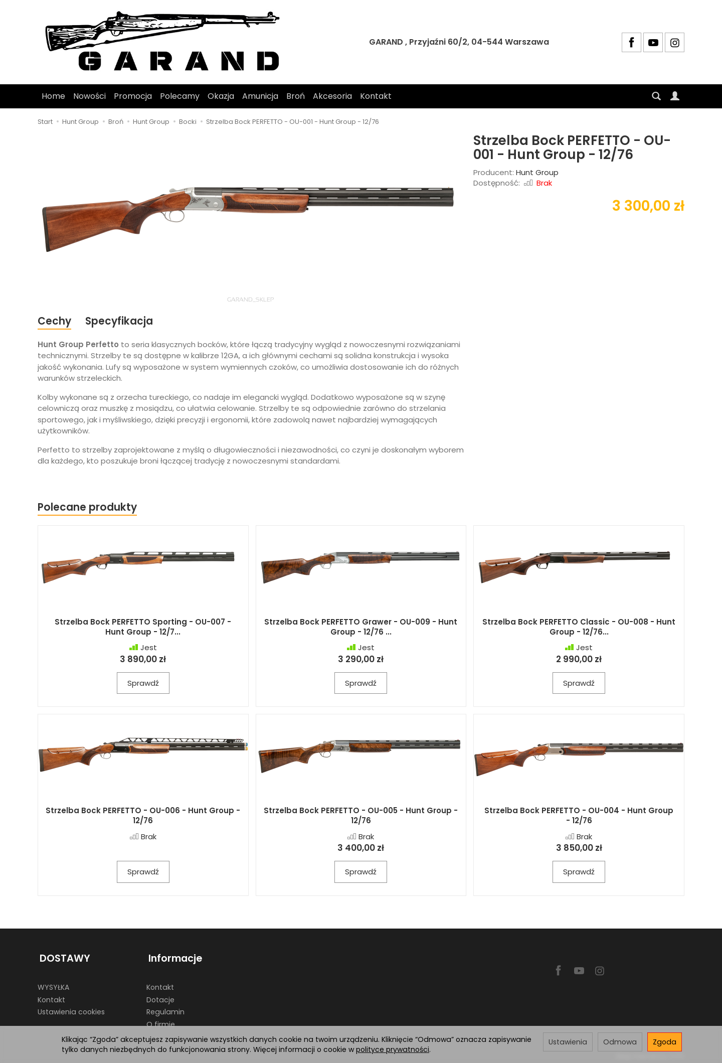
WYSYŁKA (53, 984)
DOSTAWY (63, 957)
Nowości (89, 96)
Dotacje (160, 996)
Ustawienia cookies (71, 1009)
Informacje (173, 957)
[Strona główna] (167, 42)
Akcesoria (332, 96)
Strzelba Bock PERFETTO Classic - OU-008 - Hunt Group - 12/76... (578, 628)
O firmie (160, 1021)
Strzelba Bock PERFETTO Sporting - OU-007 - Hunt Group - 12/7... (143, 628)
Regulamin (165, 1009)
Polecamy (180, 96)
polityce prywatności (392, 1049)
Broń (295, 96)
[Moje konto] (674, 96)
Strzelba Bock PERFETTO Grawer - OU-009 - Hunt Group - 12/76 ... (360, 628)
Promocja (133, 96)
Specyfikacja (120, 321)
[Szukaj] (656, 96)
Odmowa (620, 1042)
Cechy (55, 321)
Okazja (221, 96)
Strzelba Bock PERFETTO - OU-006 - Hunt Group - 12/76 (143, 816)
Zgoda (664, 1042)
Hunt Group (537, 172)
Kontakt (376, 96)
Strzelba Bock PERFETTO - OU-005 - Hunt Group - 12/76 (361, 816)
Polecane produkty (88, 508)
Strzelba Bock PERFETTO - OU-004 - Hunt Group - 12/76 (578, 816)
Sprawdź (143, 684)
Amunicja (260, 96)
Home (53, 96)
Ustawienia (568, 1042)
